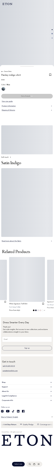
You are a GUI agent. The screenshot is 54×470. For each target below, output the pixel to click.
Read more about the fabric (27, 241)
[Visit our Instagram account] (2, 411)
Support (27, 387)
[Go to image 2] (52, 33)
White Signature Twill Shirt (18, 304)
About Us (27, 391)
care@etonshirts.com (10, 371)
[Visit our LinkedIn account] (18, 411)
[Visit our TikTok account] (13, 411)
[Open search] (30, 464)
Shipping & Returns (27, 110)
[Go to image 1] (52, 29)
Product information (27, 106)
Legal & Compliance (27, 396)
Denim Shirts (8, 71)
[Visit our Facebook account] (23, 411)
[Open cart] (34, 464)
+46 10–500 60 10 (9, 366)
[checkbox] (50, 75)
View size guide (7, 101)
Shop (27, 382)
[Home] (27, 440)
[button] (27, 66)
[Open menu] (39, 464)
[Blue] (3, 89)
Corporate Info (27, 400)
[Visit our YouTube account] (7, 411)
